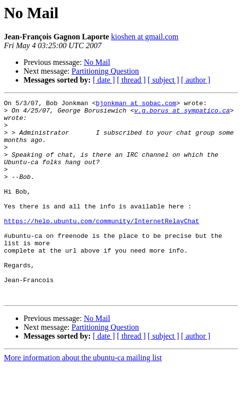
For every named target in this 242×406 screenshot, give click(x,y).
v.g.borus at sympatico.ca (182, 113)
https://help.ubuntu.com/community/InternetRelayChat (101, 245)
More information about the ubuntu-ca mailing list (83, 397)
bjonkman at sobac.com (136, 104)
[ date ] (104, 80)
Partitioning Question (105, 71)
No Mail (97, 62)
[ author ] (196, 80)
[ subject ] (163, 80)
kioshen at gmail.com (144, 36)
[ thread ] (131, 80)
